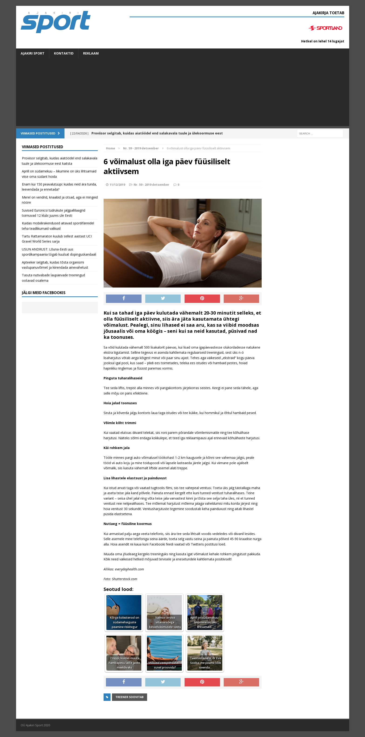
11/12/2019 (117, 184)
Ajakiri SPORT (32, 53)
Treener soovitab (129, 697)
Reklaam (91, 53)
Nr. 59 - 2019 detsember (151, 184)
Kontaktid (64, 53)
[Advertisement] (182, 93)
